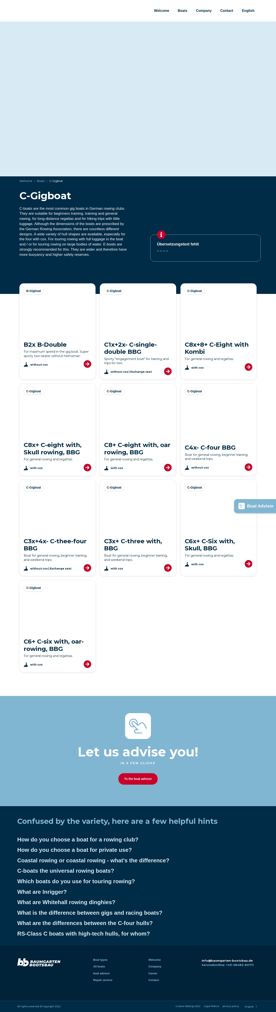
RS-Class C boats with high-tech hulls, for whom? (83, 933)
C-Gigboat (114, 291)
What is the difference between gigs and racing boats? (89, 913)
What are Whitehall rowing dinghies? (66, 902)
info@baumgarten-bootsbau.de (227, 960)
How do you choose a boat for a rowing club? (77, 839)
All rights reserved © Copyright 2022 (39, 1006)
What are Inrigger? (42, 892)
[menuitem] (248, 11)
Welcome (161, 10)
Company (204, 10)
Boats (182, 10)
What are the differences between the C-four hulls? (85, 923)
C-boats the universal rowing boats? (65, 871)
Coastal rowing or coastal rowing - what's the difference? (93, 860)
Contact (226, 10)
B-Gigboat (33, 291)
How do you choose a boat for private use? (74, 850)
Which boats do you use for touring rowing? (76, 881)
